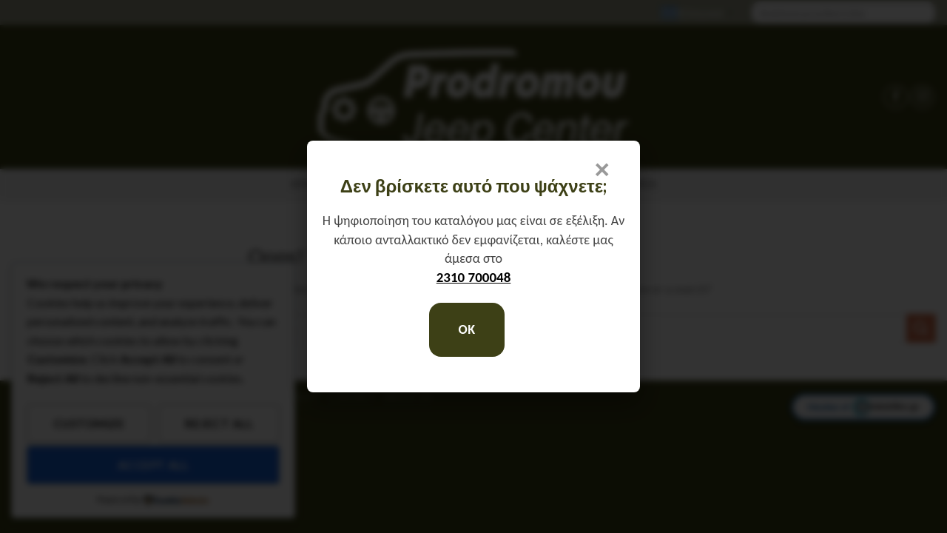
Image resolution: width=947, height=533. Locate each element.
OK (466, 329)
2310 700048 (474, 277)
